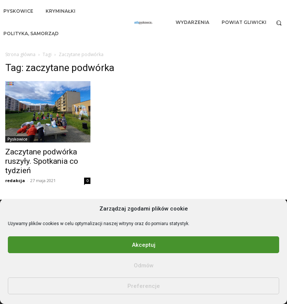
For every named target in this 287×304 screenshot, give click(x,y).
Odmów (144, 265)
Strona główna (20, 54)
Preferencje (143, 286)
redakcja (15, 180)
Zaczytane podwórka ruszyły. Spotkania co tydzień (41, 161)
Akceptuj (143, 245)
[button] (279, 23)
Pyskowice (17, 139)
